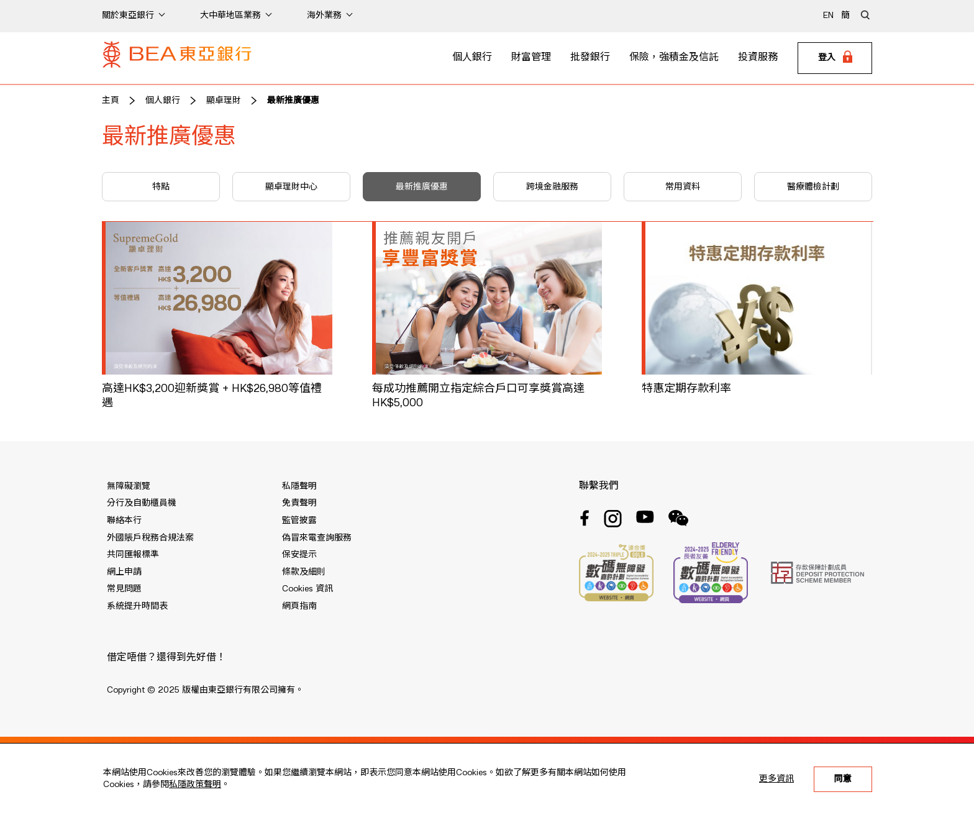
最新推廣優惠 (293, 100)
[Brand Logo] (177, 58)
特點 (161, 187)
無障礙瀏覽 (128, 486)
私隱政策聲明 (195, 784)
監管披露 (299, 520)
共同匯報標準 (133, 554)
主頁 (110, 100)
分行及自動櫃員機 (141, 503)
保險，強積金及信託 (674, 58)
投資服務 (758, 58)
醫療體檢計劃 (813, 187)
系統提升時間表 (137, 606)
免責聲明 (299, 503)
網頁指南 (299, 606)
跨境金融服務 (552, 187)
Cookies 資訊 (307, 589)
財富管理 (531, 58)
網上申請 (124, 572)
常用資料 (682, 187)
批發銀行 (590, 58)
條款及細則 (303, 572)
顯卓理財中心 (291, 187)
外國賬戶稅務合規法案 (150, 538)
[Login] (835, 58)
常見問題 (124, 589)
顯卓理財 (223, 100)
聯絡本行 (124, 520)
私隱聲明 (299, 486)
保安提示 (299, 554)
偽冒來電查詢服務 (317, 538)
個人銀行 (472, 58)
